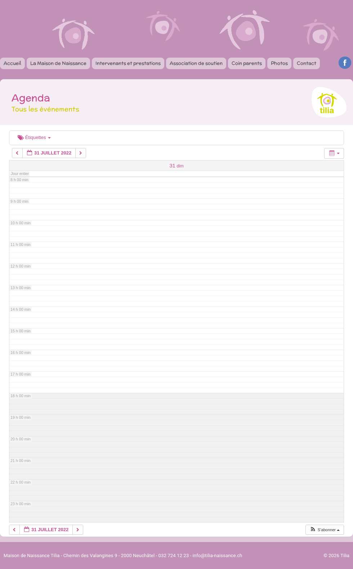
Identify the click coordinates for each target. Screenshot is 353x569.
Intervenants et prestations (128, 63)
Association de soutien (196, 63)
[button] (324, 530)
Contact (306, 63)
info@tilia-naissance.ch (217, 555)
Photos (279, 63)
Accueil (12, 63)
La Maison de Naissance (58, 63)
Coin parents (247, 63)
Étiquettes (34, 137)
